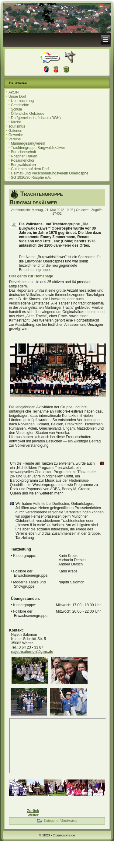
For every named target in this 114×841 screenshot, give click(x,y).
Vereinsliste (68, 820)
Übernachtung (22, 101)
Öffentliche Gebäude (27, 113)
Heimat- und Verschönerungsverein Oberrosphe (49, 173)
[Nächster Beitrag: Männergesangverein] (32, 815)
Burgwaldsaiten (23, 165)
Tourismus (17, 126)
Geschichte (20, 105)
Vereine (15, 139)
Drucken (82, 210)
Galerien (15, 130)
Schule (16, 109)
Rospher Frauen (24, 156)
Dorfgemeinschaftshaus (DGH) (36, 118)
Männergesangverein (28, 143)
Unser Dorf (17, 96)
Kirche (16, 122)
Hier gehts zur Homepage (31, 276)
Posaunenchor (22, 160)
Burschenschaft (23, 152)
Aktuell (14, 92)
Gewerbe (16, 135)
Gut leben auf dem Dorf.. (31, 169)
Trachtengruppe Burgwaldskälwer (38, 148)
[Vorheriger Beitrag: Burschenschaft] (33, 811)
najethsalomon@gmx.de (32, 651)
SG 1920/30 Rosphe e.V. (31, 177)
